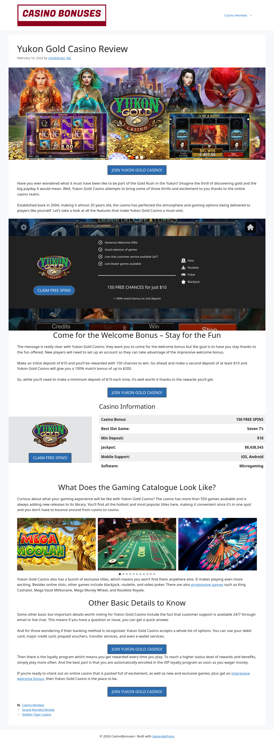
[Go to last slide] (20, 544)
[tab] (120, 574)
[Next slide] (253, 544)
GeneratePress (163, 736)
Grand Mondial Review (38, 710)
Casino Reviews (240, 15)
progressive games (207, 584)
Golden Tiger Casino (36, 714)
